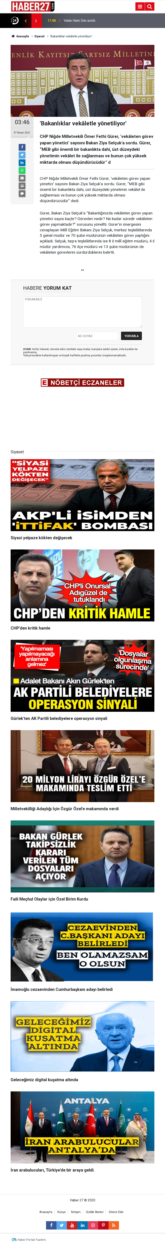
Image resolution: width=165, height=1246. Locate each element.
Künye (62, 1212)
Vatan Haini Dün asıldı (79, 21)
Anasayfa (45, 1212)
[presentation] (25, 20)
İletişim (76, 1212)
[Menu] (140, 7)
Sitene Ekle (116, 1212)
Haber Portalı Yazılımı (32, 1239)
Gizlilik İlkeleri (95, 1212)
